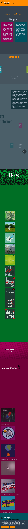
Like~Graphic (7, 2)
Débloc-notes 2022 (5, 490)
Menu (14, 5)
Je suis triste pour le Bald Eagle (7, 508)
